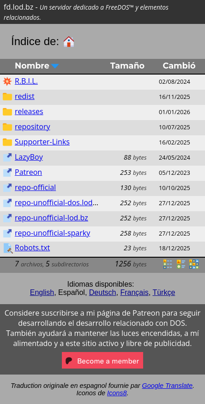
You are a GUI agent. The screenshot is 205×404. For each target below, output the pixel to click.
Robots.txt (32, 247)
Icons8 (117, 393)
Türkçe (163, 292)
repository (32, 126)
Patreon (28, 172)
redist (25, 96)
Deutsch (102, 292)
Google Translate (167, 385)
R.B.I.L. (26, 81)
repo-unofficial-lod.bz (51, 218)
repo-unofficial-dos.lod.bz (58, 202)
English (42, 292)
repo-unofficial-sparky (52, 233)
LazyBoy (29, 157)
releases (29, 111)
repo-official (35, 187)
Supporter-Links (42, 142)
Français (134, 292)
